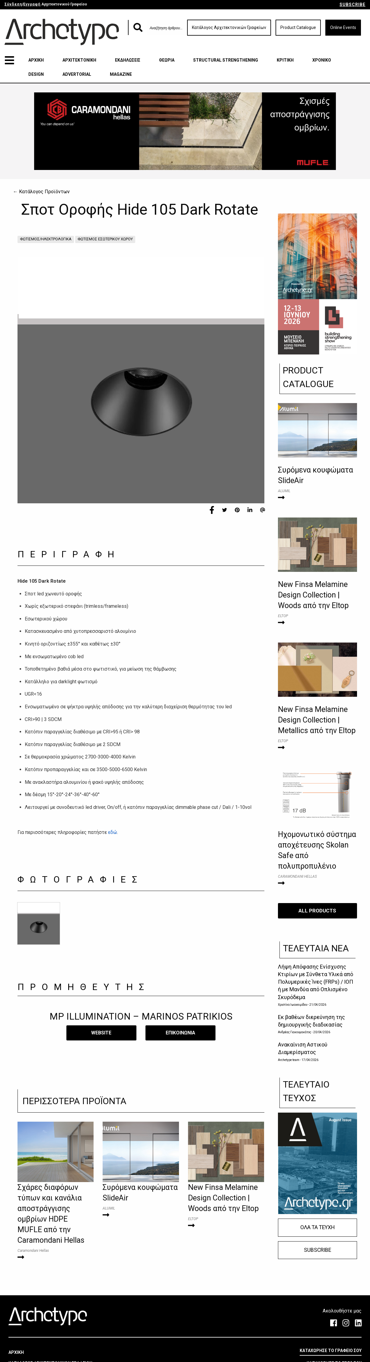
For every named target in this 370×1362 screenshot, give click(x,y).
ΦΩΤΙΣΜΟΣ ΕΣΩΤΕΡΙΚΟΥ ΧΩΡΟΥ (105, 239)
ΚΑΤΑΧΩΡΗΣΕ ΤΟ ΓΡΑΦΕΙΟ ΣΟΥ (331, 1350)
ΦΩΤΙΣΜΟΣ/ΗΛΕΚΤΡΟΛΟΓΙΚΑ (46, 239)
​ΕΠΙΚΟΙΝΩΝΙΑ (180, 1033)
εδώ (112, 832)
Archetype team (288, 1060)
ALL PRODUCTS (317, 911)
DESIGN (36, 74)
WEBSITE (101, 1033)
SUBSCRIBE (352, 4)
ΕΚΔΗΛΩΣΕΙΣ (127, 60)
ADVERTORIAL (76, 74)
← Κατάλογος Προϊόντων (41, 191)
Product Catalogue (298, 27)
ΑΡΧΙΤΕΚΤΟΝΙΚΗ (79, 60)
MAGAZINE (121, 74)
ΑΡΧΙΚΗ (36, 60)
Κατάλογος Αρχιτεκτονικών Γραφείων (229, 27)
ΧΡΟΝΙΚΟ (321, 60)
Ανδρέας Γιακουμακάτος (294, 1032)
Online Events (343, 27)
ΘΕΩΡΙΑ (166, 60)
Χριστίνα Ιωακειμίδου (292, 1004)
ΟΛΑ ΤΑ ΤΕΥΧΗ (317, 1227)
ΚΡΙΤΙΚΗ (285, 60)
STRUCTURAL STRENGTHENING (225, 60)
